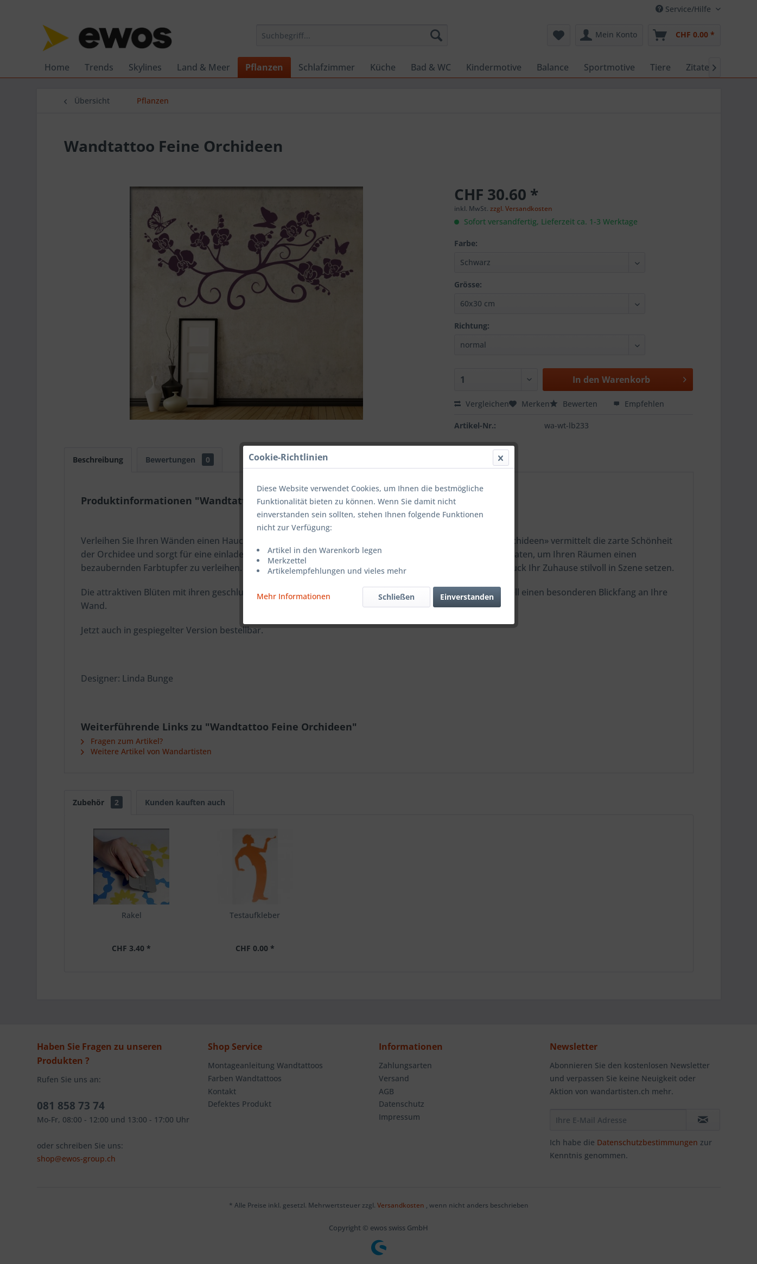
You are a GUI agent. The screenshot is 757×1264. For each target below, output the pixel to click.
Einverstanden (467, 257)
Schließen (396, 257)
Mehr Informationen (293, 257)
